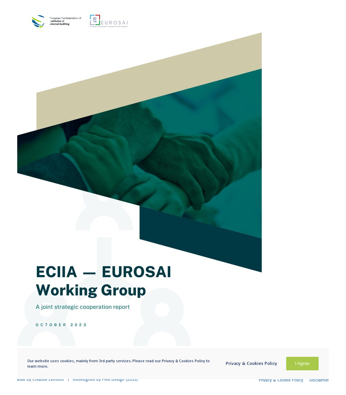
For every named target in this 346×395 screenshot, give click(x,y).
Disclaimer (319, 379)
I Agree (302, 363)
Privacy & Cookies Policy (251, 363)
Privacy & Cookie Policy (281, 379)
